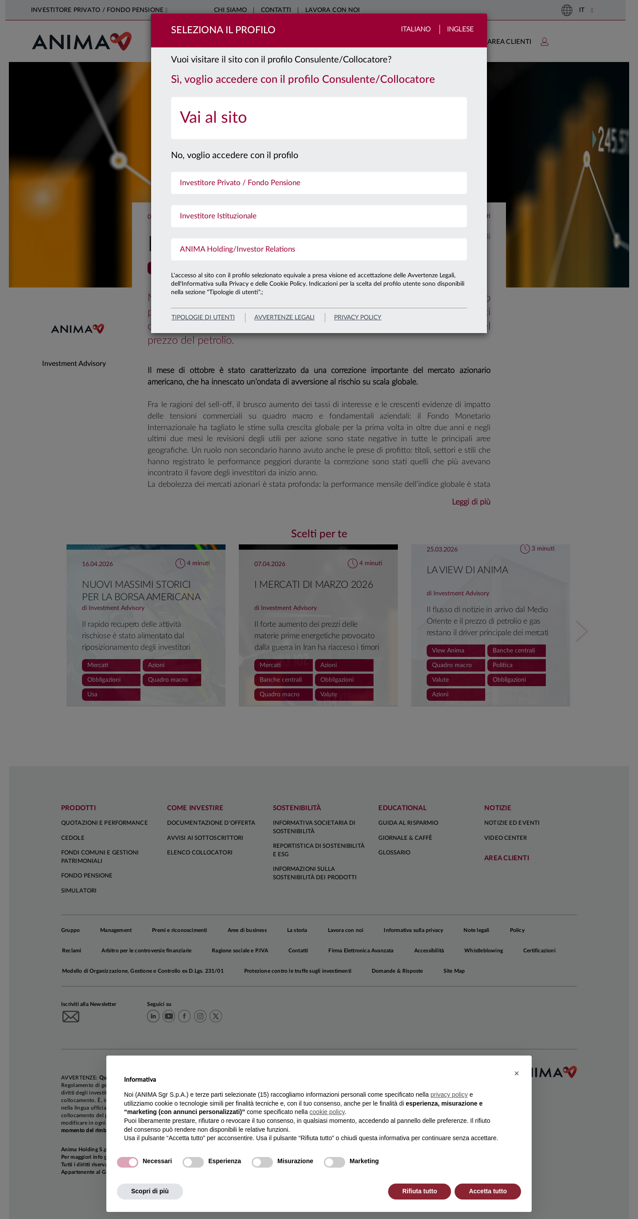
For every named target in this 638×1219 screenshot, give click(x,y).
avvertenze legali (284, 317)
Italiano (416, 29)
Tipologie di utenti (203, 317)
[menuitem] (319, 118)
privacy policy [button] (449, 1094)
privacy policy (357, 317)
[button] (517, 1073)
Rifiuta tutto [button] (419, 1191)
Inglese (460, 29)
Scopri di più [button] (150, 1191)
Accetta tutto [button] (488, 1191)
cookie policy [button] (327, 1111)
